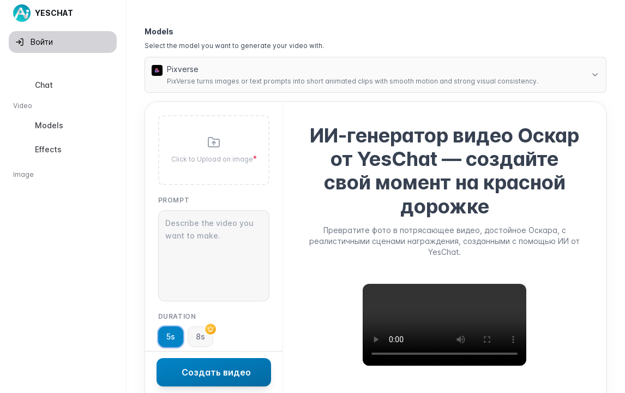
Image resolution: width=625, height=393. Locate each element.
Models (159, 31)
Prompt (174, 200)
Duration (177, 316)
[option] (63, 85)
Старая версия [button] (45, 384)
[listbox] (63, 212)
